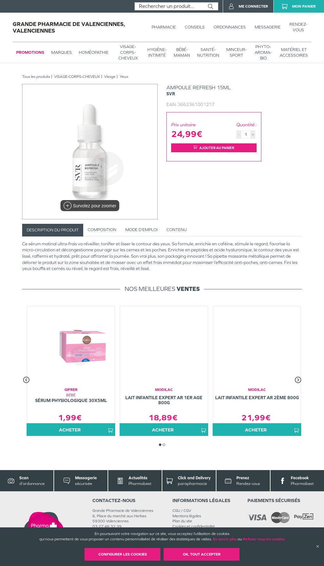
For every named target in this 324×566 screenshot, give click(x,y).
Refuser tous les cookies (264, 539)
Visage (109, 76)
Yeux (124, 76)
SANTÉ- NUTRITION (208, 52)
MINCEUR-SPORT (236, 52)
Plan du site (182, 521)
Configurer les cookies (122, 554)
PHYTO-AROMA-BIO (263, 52)
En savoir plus (225, 539)
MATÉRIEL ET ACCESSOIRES (294, 52)
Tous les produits (36, 76)
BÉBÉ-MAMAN (182, 52)
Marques (61, 52)
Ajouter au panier (214, 147)
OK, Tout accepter (202, 554)
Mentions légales (186, 516)
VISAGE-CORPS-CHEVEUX (128, 52)
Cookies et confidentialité (193, 526)
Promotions (30, 52)
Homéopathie (94, 52)
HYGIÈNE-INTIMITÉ (157, 52)
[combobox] (169, 6)
